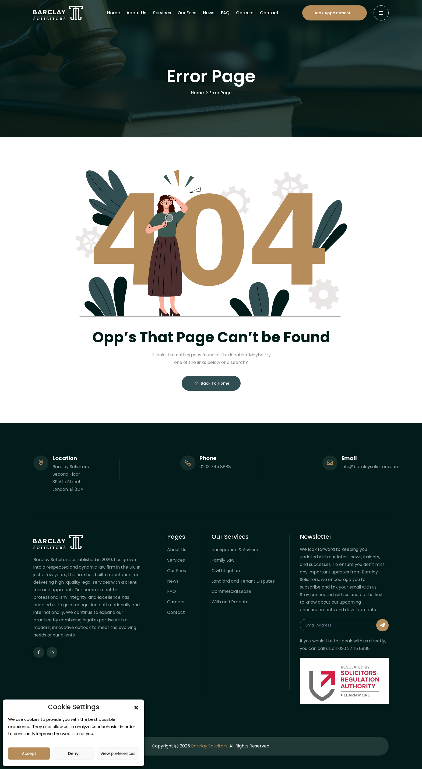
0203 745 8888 (215, 467)
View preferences (118, 753)
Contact (269, 13)
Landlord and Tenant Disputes (243, 581)
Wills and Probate (230, 602)
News (208, 13)
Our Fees (187, 13)
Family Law (223, 560)
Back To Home (212, 383)
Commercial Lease (231, 591)
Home (113, 13)
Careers (245, 13)
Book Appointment (335, 13)
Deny (73, 753)
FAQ (225, 13)
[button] (136, 707)
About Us (136, 13)
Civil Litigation (226, 570)
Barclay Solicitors (209, 746)
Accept (29, 753)
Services (162, 13)
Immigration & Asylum (235, 549)
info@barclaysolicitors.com (370, 467)
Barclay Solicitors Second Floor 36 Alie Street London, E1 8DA (70, 478)
